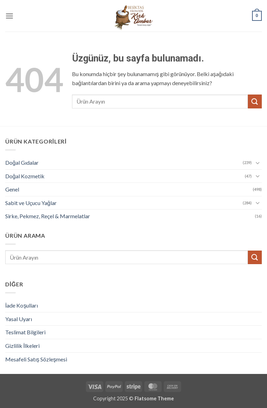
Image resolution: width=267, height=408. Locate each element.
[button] (9, 15)
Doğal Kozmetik (24, 176)
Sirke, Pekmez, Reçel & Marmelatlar (47, 216)
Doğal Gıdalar (22, 162)
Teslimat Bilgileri (25, 332)
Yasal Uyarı (18, 319)
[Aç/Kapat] (257, 162)
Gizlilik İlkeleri (22, 345)
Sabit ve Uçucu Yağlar (31, 202)
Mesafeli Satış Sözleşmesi (36, 359)
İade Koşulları (21, 305)
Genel (12, 189)
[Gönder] (255, 101)
